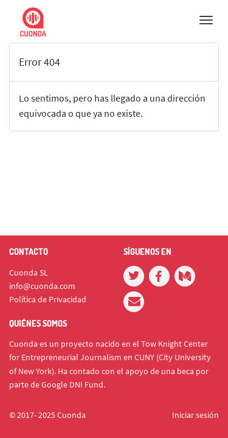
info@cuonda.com (42, 285)
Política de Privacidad (47, 299)
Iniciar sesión (195, 414)
